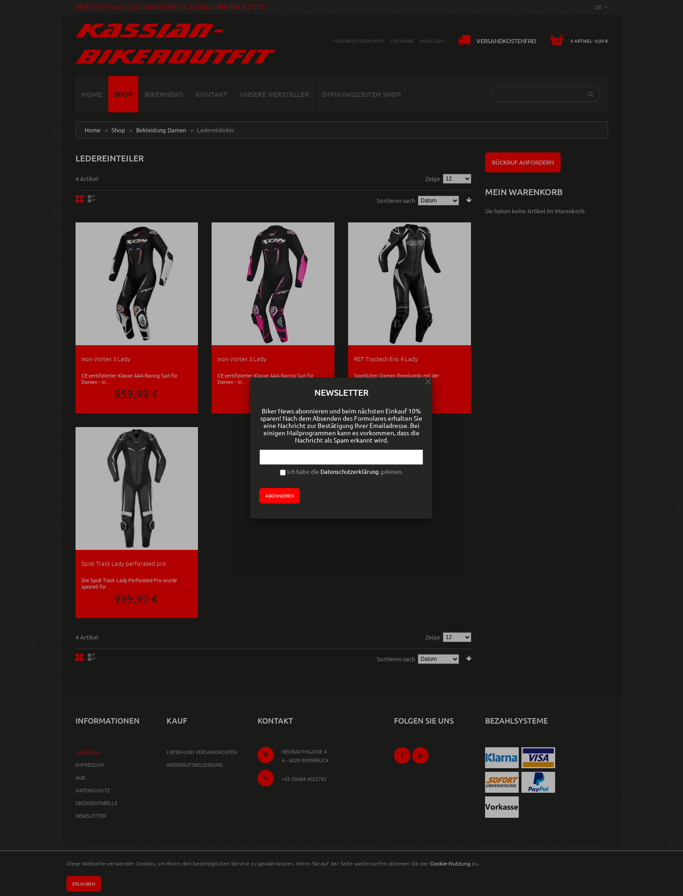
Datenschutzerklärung (349, 471)
